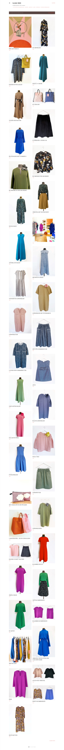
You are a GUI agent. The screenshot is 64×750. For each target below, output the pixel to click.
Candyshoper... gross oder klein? (19, 538)
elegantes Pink (14, 438)
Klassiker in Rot (37, 564)
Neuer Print (13, 226)
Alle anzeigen (51, 12)
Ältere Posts (52, 740)
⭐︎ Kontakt (26, 7)
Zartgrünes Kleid (14, 406)
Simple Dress (13, 595)
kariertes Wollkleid (15, 84)
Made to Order (37, 83)
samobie (17, 3)
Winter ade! (13, 663)
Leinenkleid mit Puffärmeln (41, 313)
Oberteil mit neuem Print (40, 212)
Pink (10, 699)
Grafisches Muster (15, 120)
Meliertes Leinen (37, 277)
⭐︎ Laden (33, 7)
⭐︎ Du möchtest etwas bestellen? (18, 7)
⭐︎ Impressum (38, 7)
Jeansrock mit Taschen (16, 559)
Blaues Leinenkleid (38, 421)
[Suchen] (53, 3)
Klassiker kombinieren (39, 621)
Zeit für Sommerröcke (39, 349)
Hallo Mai (35, 456)
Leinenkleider (37, 528)
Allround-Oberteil (38, 680)
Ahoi (34, 385)
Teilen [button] (10, 50)
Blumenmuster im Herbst (40, 176)
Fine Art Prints (14, 49)
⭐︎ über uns (30, 7)
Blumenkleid (36, 47)
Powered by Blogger (32, 747)
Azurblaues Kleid (14, 263)
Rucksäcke (36, 104)
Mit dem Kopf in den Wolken (18, 505)
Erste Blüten (13, 735)
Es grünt (12, 631)
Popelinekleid (13, 475)
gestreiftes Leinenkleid (16, 298)
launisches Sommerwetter (17, 370)
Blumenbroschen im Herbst (18, 190)
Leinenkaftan (13, 334)
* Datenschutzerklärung (44, 7)
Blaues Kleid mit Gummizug (17, 156)
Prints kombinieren (38, 701)
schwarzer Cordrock (39, 140)
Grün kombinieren (38, 600)
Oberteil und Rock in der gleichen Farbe (40, 659)
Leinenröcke (36, 492)
